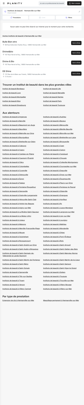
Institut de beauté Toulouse (54, 105)
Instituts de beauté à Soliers (54, 272)
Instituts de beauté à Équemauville (57, 179)
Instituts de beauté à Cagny (13, 150)
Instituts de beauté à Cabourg (14, 146)
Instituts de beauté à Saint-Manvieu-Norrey (60, 253)
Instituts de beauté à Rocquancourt (16, 241)
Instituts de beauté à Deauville (55, 171)
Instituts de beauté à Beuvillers (14, 129)
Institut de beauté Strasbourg (14, 105)
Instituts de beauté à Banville (13, 121)
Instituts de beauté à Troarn (13, 281)
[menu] (3, 3)
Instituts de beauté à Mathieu (54, 224)
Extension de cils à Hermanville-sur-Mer (18, 300)
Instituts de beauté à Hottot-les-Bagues (18, 204)
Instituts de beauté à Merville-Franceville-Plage (21, 228)
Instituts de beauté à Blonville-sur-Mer (58, 133)
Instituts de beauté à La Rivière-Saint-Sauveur (20, 212)
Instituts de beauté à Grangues (55, 195)
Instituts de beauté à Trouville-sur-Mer (58, 281)
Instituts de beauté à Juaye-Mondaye (58, 208)
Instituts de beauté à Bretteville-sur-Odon (18, 142)
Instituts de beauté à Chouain (55, 158)
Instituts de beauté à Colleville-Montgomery (60, 162)
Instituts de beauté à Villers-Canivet (16, 289)
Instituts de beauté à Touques (55, 276)
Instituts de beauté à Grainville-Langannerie (19, 195)
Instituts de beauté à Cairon (54, 150)
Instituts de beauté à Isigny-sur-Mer (16, 208)
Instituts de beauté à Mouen (13, 233)
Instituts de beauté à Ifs (52, 204)
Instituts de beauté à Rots (53, 241)
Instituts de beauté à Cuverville (14, 171)
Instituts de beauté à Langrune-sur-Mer (58, 212)
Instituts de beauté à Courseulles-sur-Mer (59, 166)
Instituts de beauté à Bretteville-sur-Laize (59, 137)
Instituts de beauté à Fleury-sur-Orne (58, 183)
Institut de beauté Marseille (54, 93)
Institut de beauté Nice (11, 101)
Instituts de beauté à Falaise (13, 183)
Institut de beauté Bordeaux (13, 89)
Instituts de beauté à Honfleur (55, 199)
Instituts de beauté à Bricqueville (56, 142)
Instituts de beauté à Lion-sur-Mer (56, 216)
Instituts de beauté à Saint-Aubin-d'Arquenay (20, 249)
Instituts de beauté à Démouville (15, 175)
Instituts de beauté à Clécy (13, 162)
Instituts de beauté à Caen (53, 146)
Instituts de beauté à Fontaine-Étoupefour (19, 187)
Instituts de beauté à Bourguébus (15, 137)
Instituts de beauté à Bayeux (54, 121)
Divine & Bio (8, 61)
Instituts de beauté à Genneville (15, 191)
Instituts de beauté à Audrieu (54, 117)
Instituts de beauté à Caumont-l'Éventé (18, 158)
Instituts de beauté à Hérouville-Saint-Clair (19, 199)
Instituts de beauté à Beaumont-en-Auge (18, 125)
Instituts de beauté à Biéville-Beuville (57, 129)
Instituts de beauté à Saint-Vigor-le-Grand (59, 268)
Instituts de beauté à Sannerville (15, 272)
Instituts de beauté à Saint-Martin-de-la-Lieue (61, 260)
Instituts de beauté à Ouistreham (15, 237)
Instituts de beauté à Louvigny (55, 220)
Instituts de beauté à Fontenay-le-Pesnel (59, 187)
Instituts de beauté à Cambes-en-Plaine (18, 154)
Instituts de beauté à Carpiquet (55, 154)
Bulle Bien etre (9, 42)
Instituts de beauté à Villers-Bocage (57, 285)
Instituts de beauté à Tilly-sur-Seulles (17, 276)
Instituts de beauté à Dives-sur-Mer (57, 175)
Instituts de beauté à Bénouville (55, 125)
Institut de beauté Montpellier (14, 97)
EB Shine (6, 71)
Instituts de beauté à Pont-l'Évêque (57, 237)
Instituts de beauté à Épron (13, 179)
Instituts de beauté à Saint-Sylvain (16, 268)
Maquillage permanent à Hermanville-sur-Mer (61, 300)
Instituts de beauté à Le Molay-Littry (16, 216)
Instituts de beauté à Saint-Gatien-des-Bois (60, 249)
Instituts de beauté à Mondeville (56, 228)
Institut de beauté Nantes (53, 97)
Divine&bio (7, 51)
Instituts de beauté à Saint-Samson (57, 264)
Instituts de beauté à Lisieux (13, 220)
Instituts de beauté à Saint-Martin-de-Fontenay (21, 260)
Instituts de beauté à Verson (13, 285)
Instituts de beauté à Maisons (14, 224)
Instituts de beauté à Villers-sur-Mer (57, 289)
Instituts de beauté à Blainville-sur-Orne (18, 133)
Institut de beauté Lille (52, 89)
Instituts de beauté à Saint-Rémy (15, 264)
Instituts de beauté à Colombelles (15, 166)
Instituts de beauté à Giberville (55, 191)
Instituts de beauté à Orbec (54, 233)
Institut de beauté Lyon (11, 93)
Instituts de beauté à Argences (14, 117)
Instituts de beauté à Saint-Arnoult (57, 245)
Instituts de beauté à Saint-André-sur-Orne (19, 245)
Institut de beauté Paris (52, 101)
